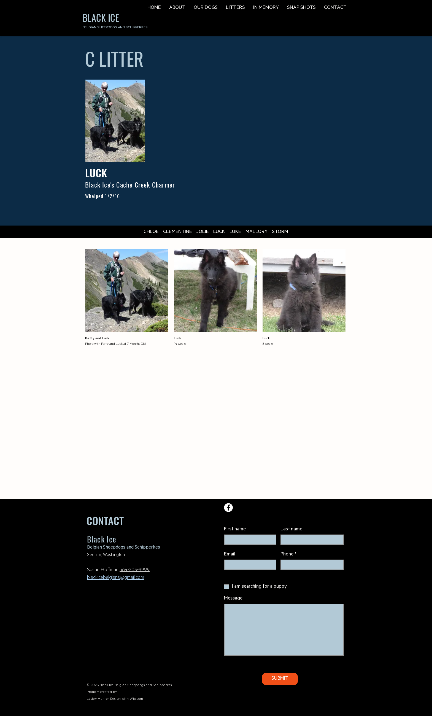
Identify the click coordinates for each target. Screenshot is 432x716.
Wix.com (136, 699)
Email (229, 554)
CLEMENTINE (177, 232)
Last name (291, 529)
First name (235, 529)
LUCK (219, 232)
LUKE (235, 232)
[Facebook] (228, 507)
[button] (177, 7)
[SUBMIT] (280, 679)
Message (233, 598)
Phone (286, 554)
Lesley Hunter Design (104, 699)
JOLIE (202, 232)
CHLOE (151, 232)
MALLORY (256, 232)
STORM (280, 232)
